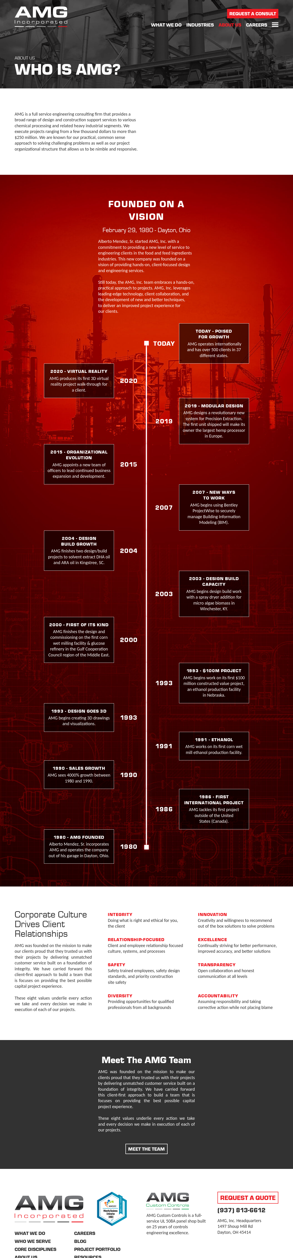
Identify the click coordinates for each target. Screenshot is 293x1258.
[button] (275, 24)
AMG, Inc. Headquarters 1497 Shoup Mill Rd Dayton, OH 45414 (239, 1226)
